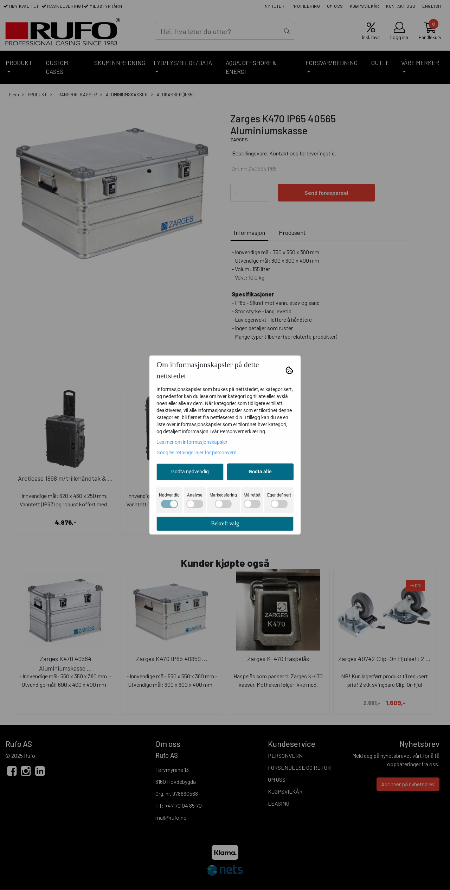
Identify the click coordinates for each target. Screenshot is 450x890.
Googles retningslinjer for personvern (196, 452)
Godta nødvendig (190, 471)
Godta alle (260, 471)
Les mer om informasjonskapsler (191, 442)
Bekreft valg (225, 523)
